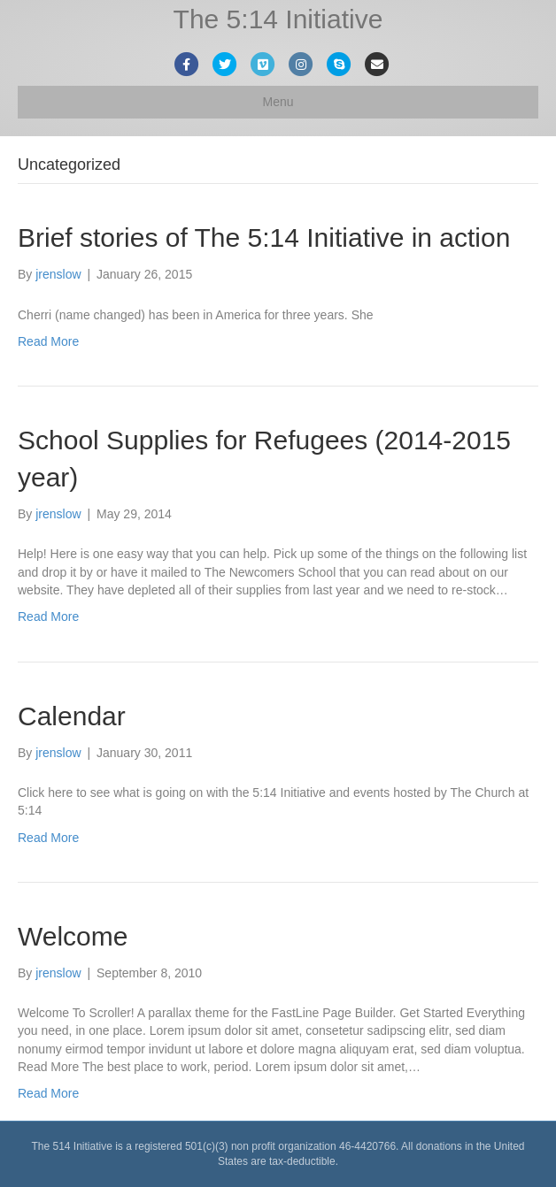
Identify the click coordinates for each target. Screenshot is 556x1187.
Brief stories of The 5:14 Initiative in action (264, 237)
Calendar (72, 716)
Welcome (72, 936)
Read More (48, 341)
